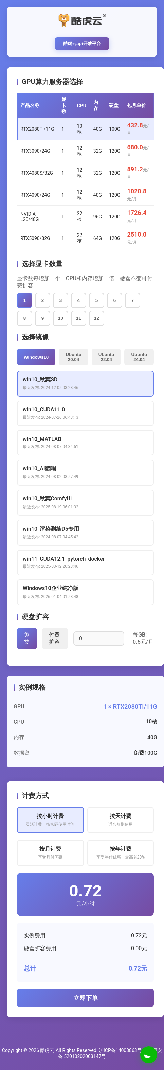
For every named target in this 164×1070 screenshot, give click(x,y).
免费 (26, 638)
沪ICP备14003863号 (120, 1050)
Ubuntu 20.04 (73, 357)
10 (60, 318)
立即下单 (85, 998)
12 (96, 318)
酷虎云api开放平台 (82, 43)
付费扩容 (54, 638)
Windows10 (36, 357)
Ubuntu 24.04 (139, 357)
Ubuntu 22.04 (106, 357)
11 (78, 318)
